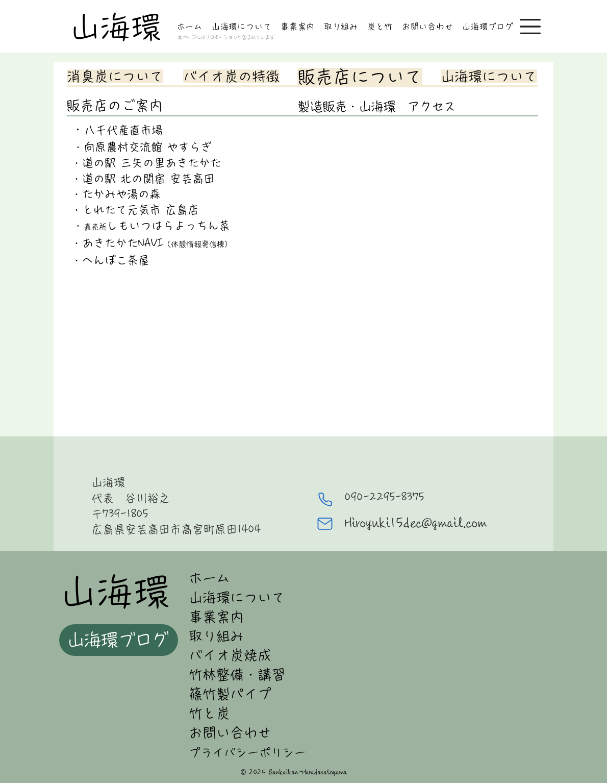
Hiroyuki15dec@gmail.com (416, 523)
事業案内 (216, 617)
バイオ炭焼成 (230, 655)
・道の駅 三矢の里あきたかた (144, 162)
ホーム (209, 578)
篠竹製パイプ (230, 694)
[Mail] (325, 523)
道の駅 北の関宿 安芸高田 (148, 178)
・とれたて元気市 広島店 (133, 209)
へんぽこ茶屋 (115, 260)
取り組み (216, 636)
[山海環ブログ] (118, 640)
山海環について (237, 597)
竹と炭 (209, 713)
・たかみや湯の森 (114, 194)
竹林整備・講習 (237, 674)
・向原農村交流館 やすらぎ (140, 147)
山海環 (115, 27)
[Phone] (325, 500)
